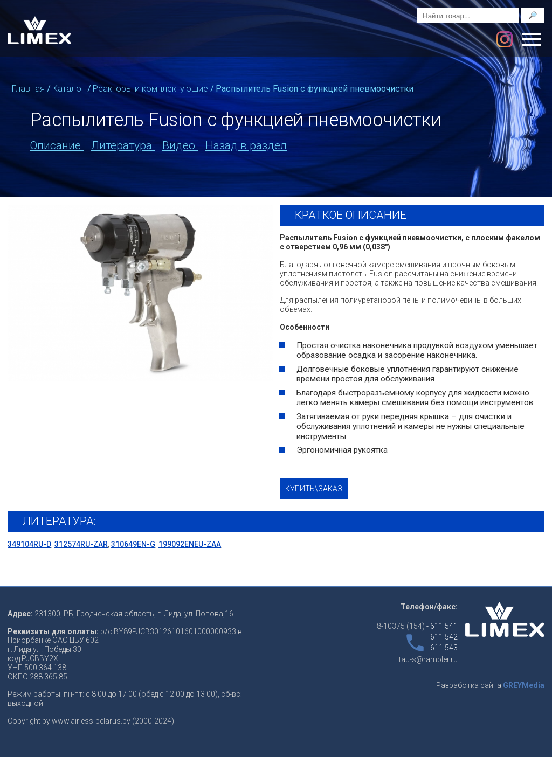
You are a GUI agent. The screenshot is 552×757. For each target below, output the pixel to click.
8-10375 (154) (417, 626)
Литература (123, 145)
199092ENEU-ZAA (189, 544)
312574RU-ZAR (81, 544)
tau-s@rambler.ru (428, 659)
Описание (57, 145)
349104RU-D (29, 544)
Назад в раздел (246, 145)
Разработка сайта (490, 685)
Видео (180, 145)
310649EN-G (133, 544)
